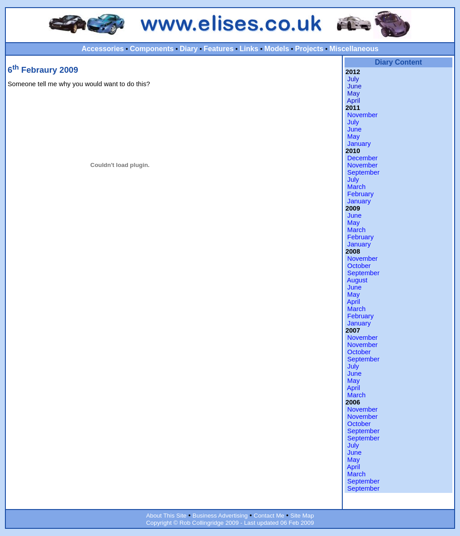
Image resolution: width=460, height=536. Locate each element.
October (359, 265)
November (362, 115)
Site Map (302, 515)
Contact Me (269, 515)
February (360, 194)
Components (152, 49)
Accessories (102, 49)
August (357, 280)
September (363, 172)
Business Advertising (220, 515)
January (359, 143)
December (362, 158)
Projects (309, 49)
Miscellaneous (353, 49)
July (353, 79)
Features (218, 49)
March (356, 186)
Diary (189, 49)
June (354, 86)
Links (248, 49)
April (353, 100)
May (353, 93)
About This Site (166, 515)
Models (276, 49)
